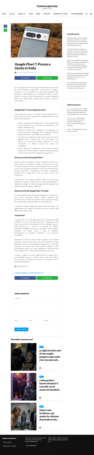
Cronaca (12, 14)
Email (31, 320)
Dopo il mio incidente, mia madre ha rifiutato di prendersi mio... (49, 415)
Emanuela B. (18, 72)
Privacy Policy (7, 442)
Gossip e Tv (22, 14)
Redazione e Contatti (61, 14)
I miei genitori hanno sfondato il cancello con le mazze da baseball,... (50, 385)
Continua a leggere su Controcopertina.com (29, 273)
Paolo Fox (47, 14)
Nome (16, 320)
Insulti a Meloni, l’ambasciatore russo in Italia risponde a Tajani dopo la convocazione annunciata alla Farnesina (76, 121)
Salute (31, 14)
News (41, 347)
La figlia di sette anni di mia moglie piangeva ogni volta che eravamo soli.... (50, 355)
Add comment (35, 72)
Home (4, 14)
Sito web (46, 320)
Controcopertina (47, 6)
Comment (17, 298)
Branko (38, 14)
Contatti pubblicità (77, 14)
